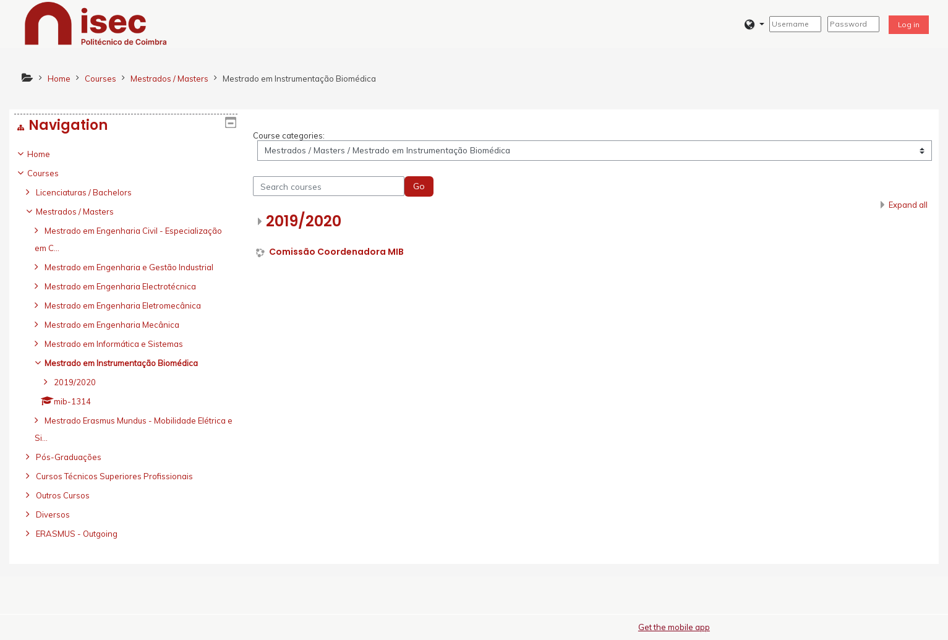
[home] (96, 23)
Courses (52, 173)
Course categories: (289, 135)
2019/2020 (303, 221)
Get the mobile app (674, 627)
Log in (909, 24)
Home (47, 154)
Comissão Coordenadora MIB (336, 252)
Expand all (908, 205)
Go (419, 186)
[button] (754, 24)
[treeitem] (126, 343)
